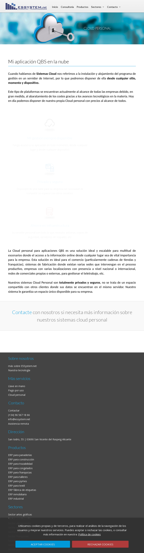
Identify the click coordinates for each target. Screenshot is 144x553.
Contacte (22, 312)
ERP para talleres (18, 477)
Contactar (14, 410)
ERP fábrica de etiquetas (22, 490)
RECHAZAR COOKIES (100, 544)
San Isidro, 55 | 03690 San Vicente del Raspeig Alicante (39, 439)
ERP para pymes (17, 481)
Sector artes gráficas (20, 514)
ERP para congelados (20, 468)
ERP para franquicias (20, 472)
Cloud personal (16, 395)
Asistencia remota (18, 423)
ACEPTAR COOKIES (43, 544)
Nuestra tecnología (19, 370)
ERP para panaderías (20, 455)
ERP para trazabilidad (20, 463)
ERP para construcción (21, 459)
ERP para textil (16, 485)
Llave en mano (16, 386)
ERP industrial (16, 498)
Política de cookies (89, 534)
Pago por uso (16, 390)
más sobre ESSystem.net (22, 366)
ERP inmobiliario (17, 494)
